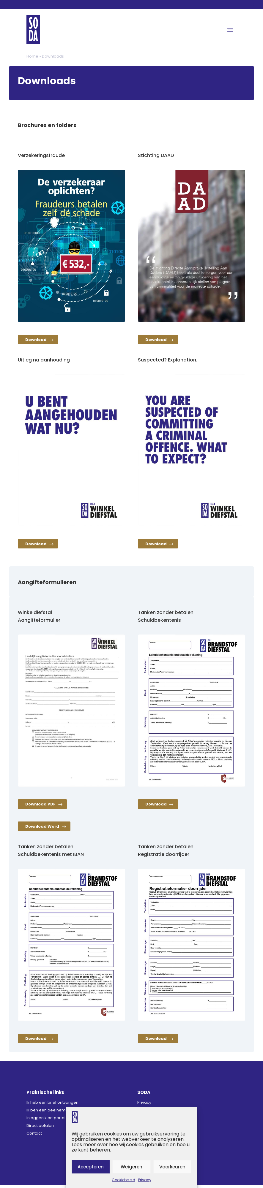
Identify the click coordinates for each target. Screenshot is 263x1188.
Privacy (144, 1179)
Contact (34, 1136)
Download (37, 340)
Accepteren (91, 1167)
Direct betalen (40, 1129)
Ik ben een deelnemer (48, 1113)
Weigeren (131, 1167)
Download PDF (42, 806)
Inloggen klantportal (45, 1121)
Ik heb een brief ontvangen (52, 1105)
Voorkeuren (172, 1167)
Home (32, 56)
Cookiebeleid (123, 1179)
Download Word (44, 829)
